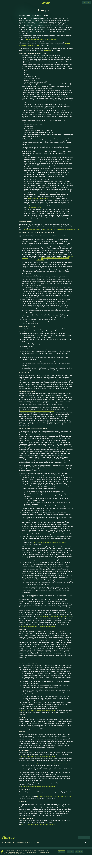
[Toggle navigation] (2, 2)
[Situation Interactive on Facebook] (82, 842)
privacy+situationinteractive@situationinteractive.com (42, 39)
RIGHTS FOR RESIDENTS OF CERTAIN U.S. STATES (55, 258)
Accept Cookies (79, 852)
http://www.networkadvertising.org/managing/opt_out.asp (60, 229)
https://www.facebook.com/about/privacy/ (40, 198)
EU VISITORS (47, 50)
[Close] (90, 852)
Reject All (70, 852)
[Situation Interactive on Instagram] (88, 842)
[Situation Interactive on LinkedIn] (85, 842)
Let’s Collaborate (84, 837)
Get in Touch (86, 2)
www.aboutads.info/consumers (30, 229)
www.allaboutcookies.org (33, 207)
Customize (61, 852)
